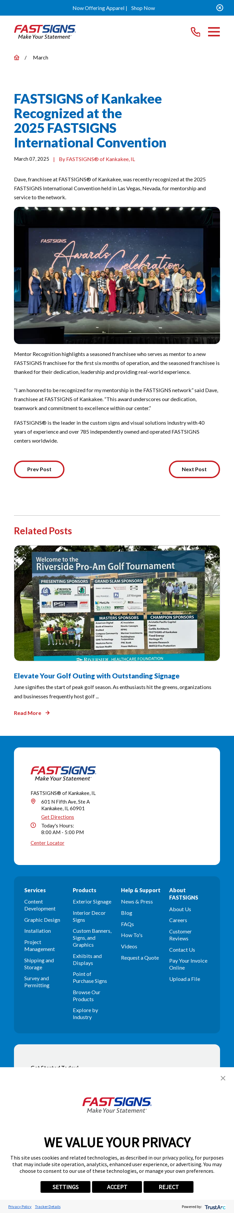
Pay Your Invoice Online (188, 964)
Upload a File (184, 979)
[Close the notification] (219, 7)
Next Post (193, 469)
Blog (126, 913)
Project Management (39, 945)
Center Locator (47, 843)
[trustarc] (214, 1206)
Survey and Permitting (37, 982)
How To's (132, 935)
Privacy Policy (20, 1206)
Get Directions (57, 817)
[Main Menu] (214, 32)
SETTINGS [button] (65, 1187)
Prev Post (40, 469)
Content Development (40, 905)
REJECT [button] (169, 1187)
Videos (129, 946)
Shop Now (143, 8)
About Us (180, 909)
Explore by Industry (85, 1014)
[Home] (45, 32)
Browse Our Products (86, 995)
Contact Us (182, 950)
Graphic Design (42, 920)
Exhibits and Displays (87, 959)
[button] (223, 1078)
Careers (178, 920)
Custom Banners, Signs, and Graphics (92, 938)
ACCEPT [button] (117, 1187)
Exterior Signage (92, 902)
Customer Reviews (180, 935)
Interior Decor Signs (89, 916)
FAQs (127, 924)
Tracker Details (47, 1206)
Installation (37, 931)
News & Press (137, 902)
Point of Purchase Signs (90, 977)
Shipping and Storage (39, 964)
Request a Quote (140, 958)
